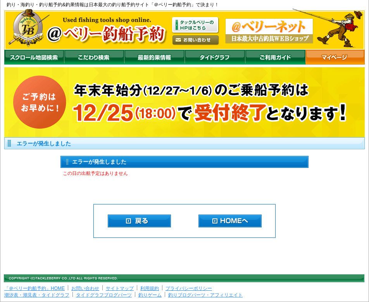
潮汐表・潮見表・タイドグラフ (36, 295)
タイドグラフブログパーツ (104, 295)
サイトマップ (120, 288)
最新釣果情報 (154, 57)
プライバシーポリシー (189, 288)
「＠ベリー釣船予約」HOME (34, 288)
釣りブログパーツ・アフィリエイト (205, 295)
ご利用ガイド (275, 57)
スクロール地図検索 (34, 57)
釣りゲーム (150, 295)
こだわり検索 (94, 57)
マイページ (335, 57)
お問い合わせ (85, 288)
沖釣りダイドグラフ (214, 57)
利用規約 (149, 288)
